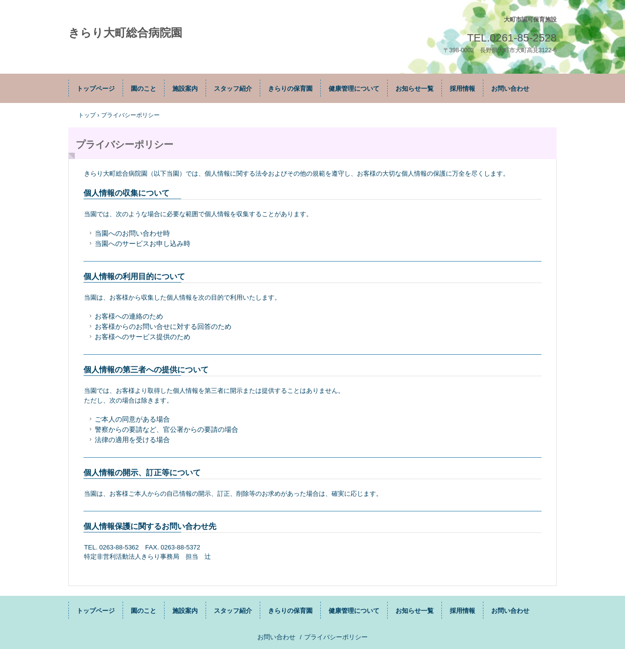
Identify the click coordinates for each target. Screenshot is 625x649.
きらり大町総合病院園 (125, 32)
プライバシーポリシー (336, 637)
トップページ (96, 88)
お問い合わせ (510, 88)
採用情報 (462, 88)
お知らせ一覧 (415, 88)
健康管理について (354, 88)
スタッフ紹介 (233, 88)
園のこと (143, 88)
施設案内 (185, 88)
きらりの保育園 (290, 88)
